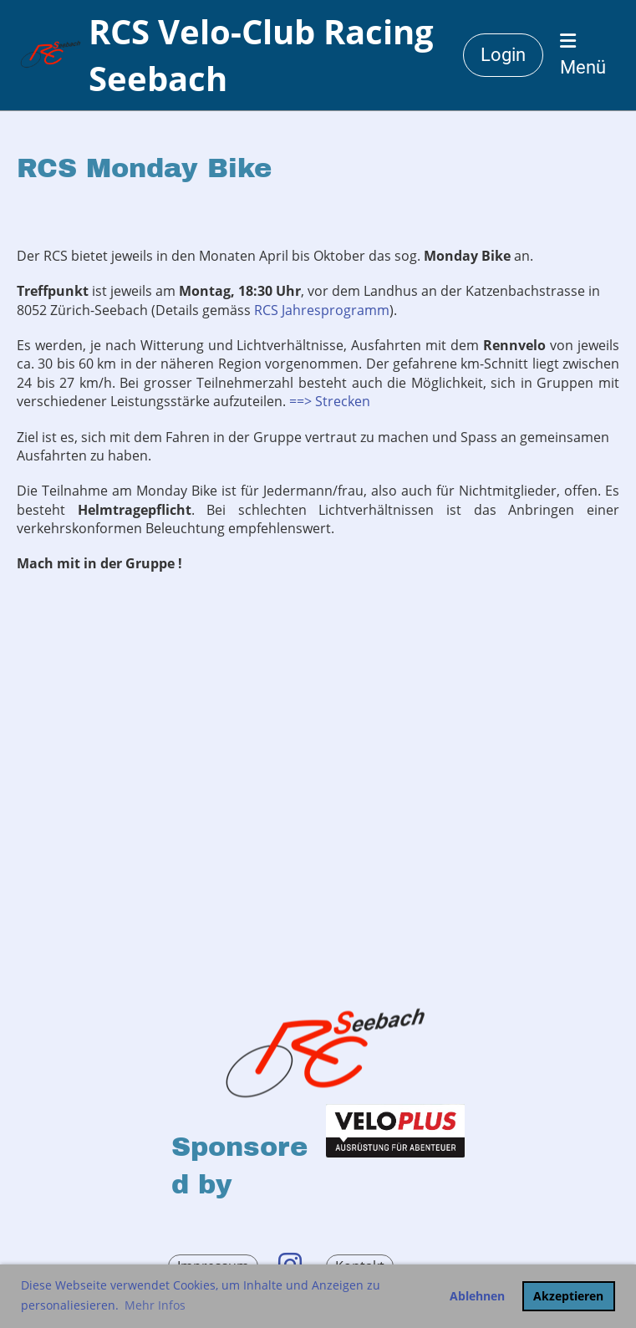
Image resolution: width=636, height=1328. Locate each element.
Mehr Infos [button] (155, 1305)
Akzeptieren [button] (568, 1296)
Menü (583, 55)
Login (503, 54)
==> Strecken (329, 401)
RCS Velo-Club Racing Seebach (261, 54)
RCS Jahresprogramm (321, 310)
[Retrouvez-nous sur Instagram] (290, 1264)
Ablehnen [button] (477, 1296)
